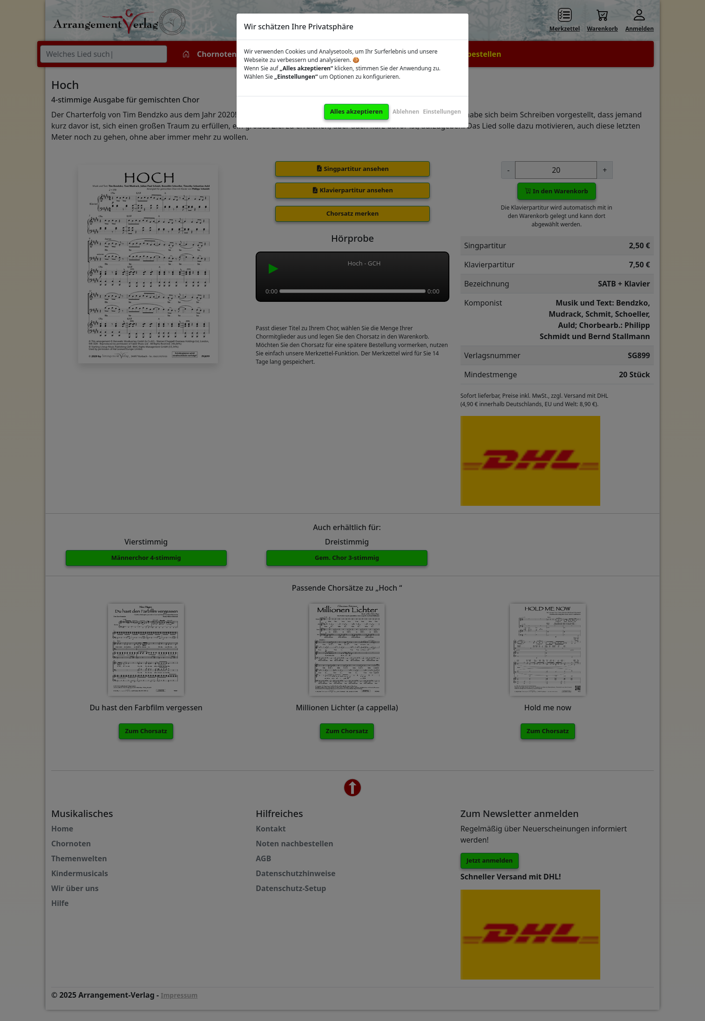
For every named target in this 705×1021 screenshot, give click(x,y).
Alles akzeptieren (356, 111)
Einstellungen (442, 112)
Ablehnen (406, 112)
